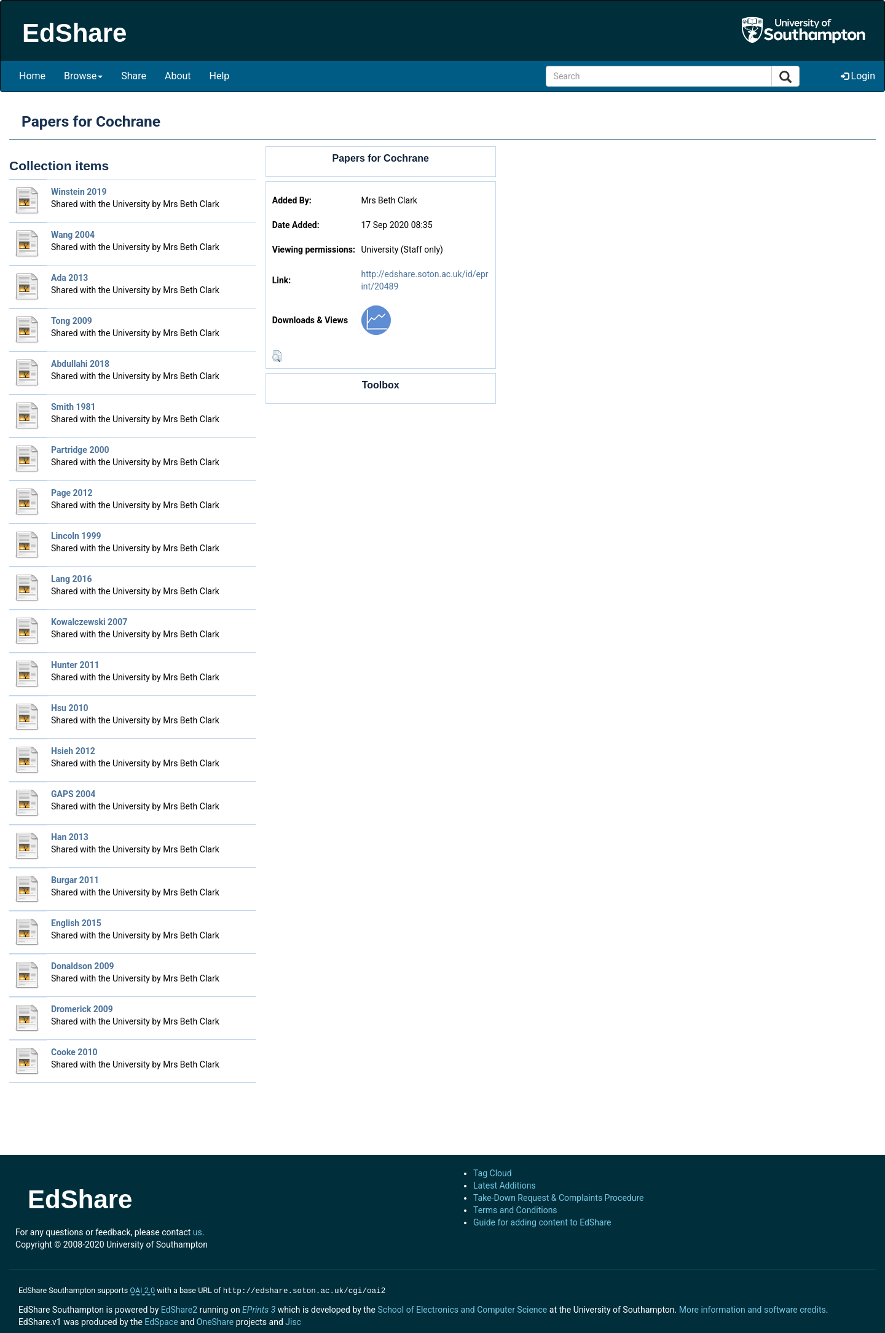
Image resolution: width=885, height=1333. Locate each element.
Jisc (293, 1321)
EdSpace (161, 1321)
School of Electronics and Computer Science (462, 1308)
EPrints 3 (258, 1308)
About (178, 76)
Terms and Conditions (515, 1210)
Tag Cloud (492, 1173)
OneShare (215, 1321)
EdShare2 (179, 1308)
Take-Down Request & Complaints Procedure (558, 1198)
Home (32, 76)
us (197, 1232)
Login (858, 76)
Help (220, 76)
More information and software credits (752, 1308)
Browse (83, 76)
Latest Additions (504, 1185)
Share (133, 76)
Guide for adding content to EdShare (542, 1222)
